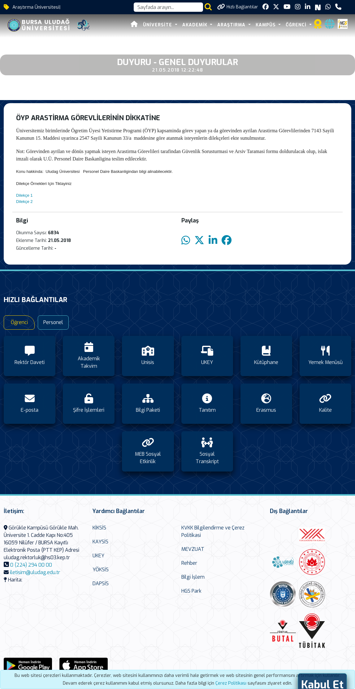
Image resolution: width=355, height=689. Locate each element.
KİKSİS (99, 527)
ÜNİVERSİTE (158, 25)
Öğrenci (19, 322)
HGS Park (191, 591)
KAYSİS (100, 541)
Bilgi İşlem (193, 577)
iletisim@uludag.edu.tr (35, 572)
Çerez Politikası (230, 683)
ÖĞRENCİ (297, 25)
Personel (53, 322)
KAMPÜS (266, 25)
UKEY (98, 555)
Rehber (189, 563)
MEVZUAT (192, 549)
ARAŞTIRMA (232, 25)
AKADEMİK (195, 25)
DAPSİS (101, 583)
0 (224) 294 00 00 (31, 565)
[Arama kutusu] (168, 7)
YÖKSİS (101, 569)
